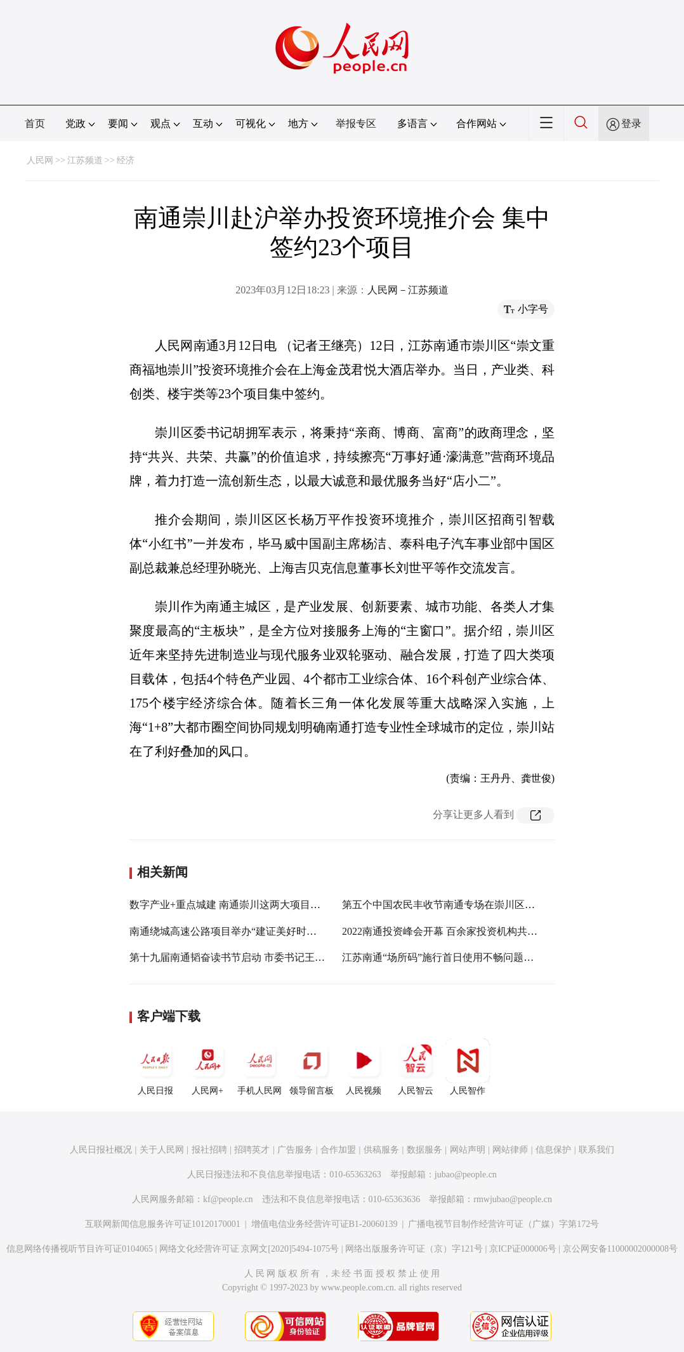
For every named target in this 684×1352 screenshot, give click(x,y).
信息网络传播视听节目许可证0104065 (79, 1249)
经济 (126, 160)
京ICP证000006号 (522, 1249)
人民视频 (363, 1066)
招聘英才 (252, 1150)
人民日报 (155, 1066)
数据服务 (424, 1150)
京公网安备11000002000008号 (620, 1249)
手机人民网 (259, 1066)
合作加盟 (338, 1150)
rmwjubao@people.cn (512, 1199)
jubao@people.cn (466, 1174)
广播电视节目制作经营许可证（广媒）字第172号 (503, 1224)
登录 (631, 123)
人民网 (40, 160)
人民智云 (415, 1066)
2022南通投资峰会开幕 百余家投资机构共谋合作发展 (460, 931)
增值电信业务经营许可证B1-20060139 (324, 1224)
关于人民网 (162, 1150)
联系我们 (596, 1150)
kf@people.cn (228, 1199)
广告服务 (295, 1150)
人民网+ (207, 1066)
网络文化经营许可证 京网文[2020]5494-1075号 (249, 1249)
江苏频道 (85, 160)
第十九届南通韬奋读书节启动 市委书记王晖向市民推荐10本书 (267, 957)
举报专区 (356, 123)
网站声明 (467, 1150)
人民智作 (467, 1066)
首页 (35, 123)
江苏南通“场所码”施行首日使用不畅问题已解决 (448, 957)
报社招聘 (209, 1150)
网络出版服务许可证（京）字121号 (414, 1249)
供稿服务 (381, 1150)
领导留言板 (311, 1066)
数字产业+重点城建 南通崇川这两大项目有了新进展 (245, 904)
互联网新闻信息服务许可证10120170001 (162, 1224)
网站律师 (510, 1150)
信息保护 (553, 1150)
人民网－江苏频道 (408, 289)
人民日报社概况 (101, 1150)
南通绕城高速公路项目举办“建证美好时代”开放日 (240, 931)
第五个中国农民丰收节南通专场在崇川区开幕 (443, 904)
